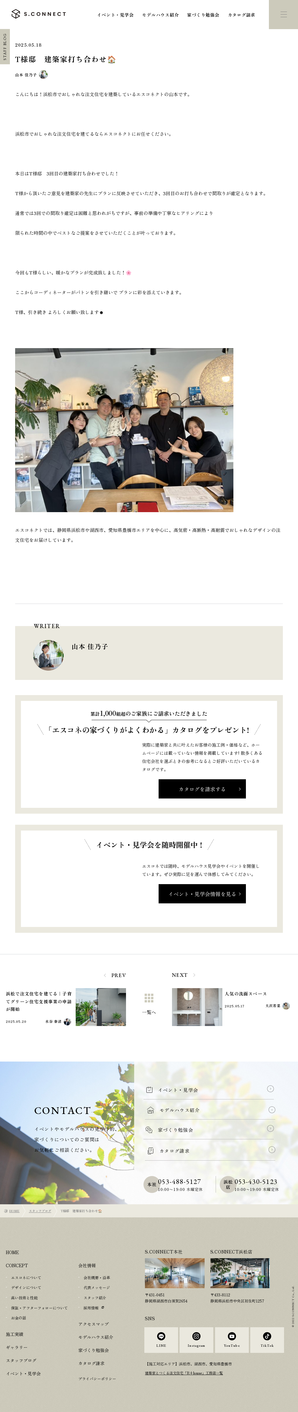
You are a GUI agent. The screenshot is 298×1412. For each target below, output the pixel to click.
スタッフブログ (40, 1210)
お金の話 (18, 1317)
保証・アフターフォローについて (39, 1307)
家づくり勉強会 (203, 15)
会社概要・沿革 (97, 1277)
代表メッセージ (97, 1287)
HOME (14, 1210)
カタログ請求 (242, 15)
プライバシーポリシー (97, 1378)
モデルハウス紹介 (160, 15)
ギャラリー (17, 1346)
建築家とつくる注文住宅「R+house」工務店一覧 (187, 1379)
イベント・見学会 (115, 15)
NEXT (180, 975)
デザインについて (26, 1287)
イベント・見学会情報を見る (202, 894)
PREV (118, 975)
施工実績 (14, 1333)
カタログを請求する (202, 789)
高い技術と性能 (24, 1297)
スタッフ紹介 (95, 1297)
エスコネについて (26, 1277)
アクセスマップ (93, 1323)
